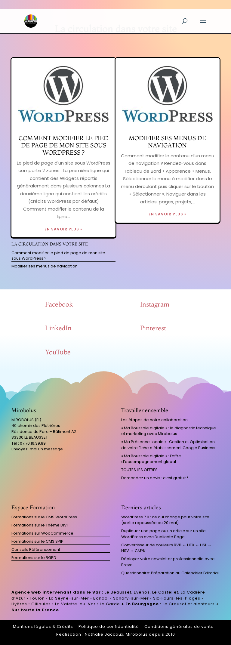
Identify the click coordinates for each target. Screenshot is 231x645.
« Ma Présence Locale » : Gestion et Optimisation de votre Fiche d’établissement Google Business (168, 445)
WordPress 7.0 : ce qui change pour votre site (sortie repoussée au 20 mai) (165, 520)
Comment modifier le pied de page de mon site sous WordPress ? (64, 145)
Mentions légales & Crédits (43, 626)
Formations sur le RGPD (33, 557)
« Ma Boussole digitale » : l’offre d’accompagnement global (151, 459)
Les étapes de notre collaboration (154, 420)
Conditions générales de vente (179, 626)
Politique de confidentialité (109, 626)
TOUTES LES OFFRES (139, 470)
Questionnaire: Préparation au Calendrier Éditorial (170, 573)
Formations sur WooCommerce (42, 533)
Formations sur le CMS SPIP (37, 541)
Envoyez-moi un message (37, 449)
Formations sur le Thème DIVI (39, 525)
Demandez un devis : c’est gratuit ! (154, 478)
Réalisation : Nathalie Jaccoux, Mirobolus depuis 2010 (115, 634)
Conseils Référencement (35, 549)
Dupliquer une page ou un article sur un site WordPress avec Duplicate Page (163, 534)
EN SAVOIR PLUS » (63, 229)
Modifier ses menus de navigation (167, 141)
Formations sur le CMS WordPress (44, 517)
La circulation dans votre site (49, 244)
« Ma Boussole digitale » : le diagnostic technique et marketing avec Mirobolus (168, 431)
